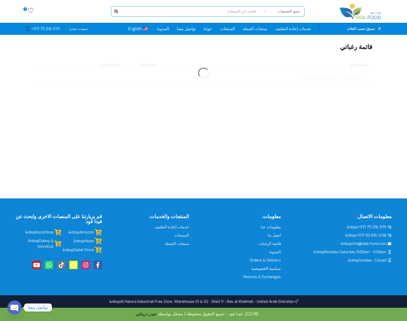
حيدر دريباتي (146, 314)
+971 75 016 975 (45, 28)
